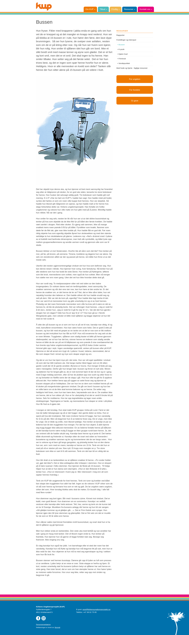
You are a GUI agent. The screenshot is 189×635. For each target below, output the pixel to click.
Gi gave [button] (134, 101)
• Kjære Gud (122, 54)
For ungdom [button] (135, 79)
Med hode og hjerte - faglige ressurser (132, 68)
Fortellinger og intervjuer (126, 40)
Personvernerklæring (43, 624)
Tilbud (103, 9)
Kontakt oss (146, 9)
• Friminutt (121, 59)
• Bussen (120, 45)
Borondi (57, 627)
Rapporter (120, 35)
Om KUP (90, 9)
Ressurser (129, 9)
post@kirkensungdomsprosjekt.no (96, 609)
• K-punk (120, 49)
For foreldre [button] (135, 90)
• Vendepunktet (123, 63)
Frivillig (115, 9)
